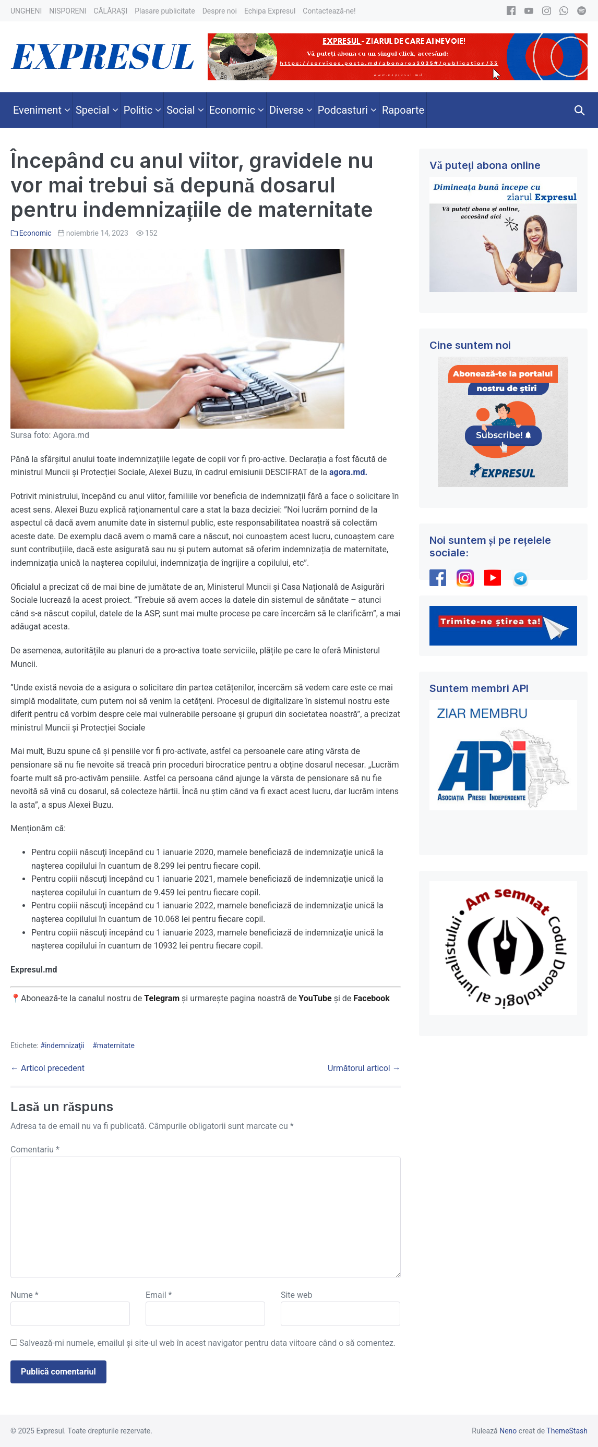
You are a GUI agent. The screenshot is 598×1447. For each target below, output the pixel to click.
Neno (508, 1431)
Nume (24, 1295)
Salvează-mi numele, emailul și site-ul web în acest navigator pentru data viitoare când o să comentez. (207, 1343)
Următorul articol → (364, 1068)
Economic (35, 233)
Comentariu (34, 1149)
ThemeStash (567, 1431)
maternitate (116, 1045)
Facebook (372, 998)
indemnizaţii (65, 1045)
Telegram (162, 998)
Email (159, 1295)
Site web (297, 1295)
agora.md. (348, 472)
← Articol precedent (47, 1068)
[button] (580, 110)
